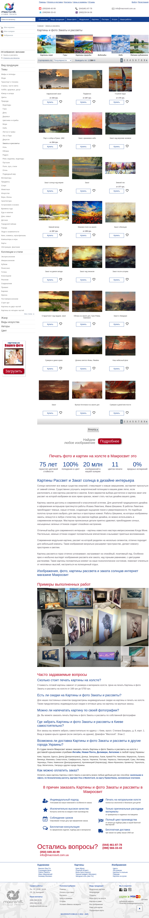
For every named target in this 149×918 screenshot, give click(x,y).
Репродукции (94, 892)
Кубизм (4, 264)
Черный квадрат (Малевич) (86, 874)
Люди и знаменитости (10, 232)
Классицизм (6, 276)
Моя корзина (9, 27)
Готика (4, 272)
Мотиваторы (6, 178)
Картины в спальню (120, 872)
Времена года (7, 209)
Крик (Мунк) (80, 868)
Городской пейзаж (8, 224)
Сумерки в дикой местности (120, 405)
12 (89, 60)
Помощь (42, 2)
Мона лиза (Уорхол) (83, 872)
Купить (50, 102)
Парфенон (87, 94)
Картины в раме (95, 901)
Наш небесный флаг (120, 360)
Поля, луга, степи (10, 166)
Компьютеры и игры (9, 239)
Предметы (5, 182)
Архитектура (6, 201)
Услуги (114, 19)
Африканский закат (54, 94)
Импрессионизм (8, 260)
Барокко (4, 291)
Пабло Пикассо (44, 872)
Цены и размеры (80, 2)
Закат (87, 183)
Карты (3, 243)
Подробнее (109, 441)
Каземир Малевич (45, 876)
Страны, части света (9, 86)
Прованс (4, 287)
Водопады (7, 105)
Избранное (8, 35)
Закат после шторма (120, 271)
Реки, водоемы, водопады (13, 159)
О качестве (43, 19)
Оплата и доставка (55, 2)
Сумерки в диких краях (54, 360)
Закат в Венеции (120, 227)
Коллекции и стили (12, 252)
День (5, 113)
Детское (4, 220)
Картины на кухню (120, 876)
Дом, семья (6, 216)
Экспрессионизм (8, 257)
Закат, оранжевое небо (87, 138)
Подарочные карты (96, 910)
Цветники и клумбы (10, 120)
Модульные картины (97, 889)
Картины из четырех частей (12, 310)
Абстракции (117, 870)
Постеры (105, 19)
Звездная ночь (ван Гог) (85, 876)
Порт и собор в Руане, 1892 (53, 138)
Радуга (5, 155)
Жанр (4, 317)
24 (92, 60)
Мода (3, 78)
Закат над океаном (87, 271)
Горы (5, 109)
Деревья (6, 116)
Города (4, 228)
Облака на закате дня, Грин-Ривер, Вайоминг (87, 317)
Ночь (5, 147)
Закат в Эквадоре (120, 316)
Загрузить (13, 371)
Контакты (68, 2)
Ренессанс (5, 268)
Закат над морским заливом (120, 138)
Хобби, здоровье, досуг (11, 90)
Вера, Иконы (6, 197)
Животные (5, 189)
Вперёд (93, 430)
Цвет (4, 330)
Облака (6, 151)
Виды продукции (57, 19)
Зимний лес (120, 183)
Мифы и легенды (8, 74)
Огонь (5, 170)
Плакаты (92, 895)
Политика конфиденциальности (131, 903)
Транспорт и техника (9, 82)
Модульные (84, 19)
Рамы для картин (95, 907)
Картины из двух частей (11, 306)
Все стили (28, 314)
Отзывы (91, 2)
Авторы (5, 326)
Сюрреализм (6, 283)
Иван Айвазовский (45, 874)
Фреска (4, 295)
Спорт (3, 186)
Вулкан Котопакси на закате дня (87, 405)
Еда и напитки (7, 212)
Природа (4, 101)
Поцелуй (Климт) (82, 870)
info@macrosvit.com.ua (54, 855)
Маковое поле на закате (87, 227)
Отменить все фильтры (11, 58)
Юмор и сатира (7, 93)
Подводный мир (9, 174)
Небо (5, 128)
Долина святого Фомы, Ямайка (87, 360)
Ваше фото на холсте (97, 898)
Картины (95, 19)
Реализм (4, 280)
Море (5, 124)
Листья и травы (9, 132)
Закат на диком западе (54, 271)
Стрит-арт (5, 303)
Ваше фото (71, 19)
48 (94, 60)
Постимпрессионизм (9, 299)
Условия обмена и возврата (70, 904)
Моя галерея (9, 31)
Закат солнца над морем (53, 183)
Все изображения (96, 904)
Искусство (5, 193)
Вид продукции (9, 65)
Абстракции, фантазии (10, 247)
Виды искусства (10, 322)
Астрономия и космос (10, 205)
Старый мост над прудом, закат (54, 316)
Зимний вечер (54, 227)
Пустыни (6, 163)
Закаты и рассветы (10, 55)
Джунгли (6, 139)
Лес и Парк (7, 136)
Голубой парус (120, 94)
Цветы (3, 97)
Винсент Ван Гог (44, 868)
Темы (4, 69)
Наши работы (125, 19)
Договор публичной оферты (133, 900)
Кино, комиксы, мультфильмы (13, 235)
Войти (134, 2)
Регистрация (143, 2)
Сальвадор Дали (44, 870)
